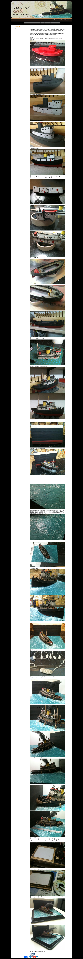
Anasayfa (26, 22)
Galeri (43, 22)
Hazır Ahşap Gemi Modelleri (17, 28)
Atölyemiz (37, 22)
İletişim (57, 22)
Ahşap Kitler (14, 31)
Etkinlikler (47, 22)
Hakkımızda (32, 22)
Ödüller (52, 22)
